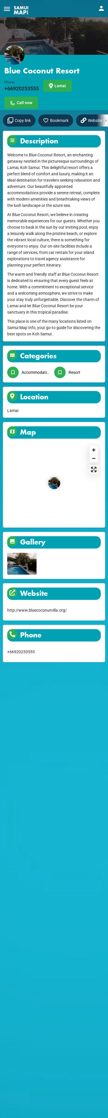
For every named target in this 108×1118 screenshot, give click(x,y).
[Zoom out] (94, 458)
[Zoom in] (94, 450)
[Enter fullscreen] (94, 469)
